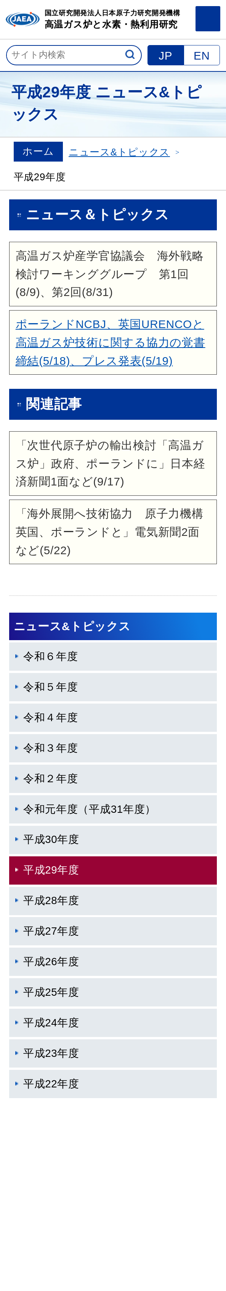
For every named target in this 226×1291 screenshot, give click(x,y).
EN (202, 55)
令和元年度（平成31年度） (89, 809)
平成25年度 (51, 992)
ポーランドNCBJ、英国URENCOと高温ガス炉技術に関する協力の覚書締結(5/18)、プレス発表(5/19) (110, 342)
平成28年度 (51, 900)
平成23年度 (51, 1053)
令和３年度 (50, 748)
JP (165, 55)
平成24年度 (51, 1023)
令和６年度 (50, 656)
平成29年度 (51, 870)
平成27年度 (51, 931)
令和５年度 (50, 687)
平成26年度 (51, 961)
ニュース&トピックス (119, 152)
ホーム (38, 151)
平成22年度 (51, 1084)
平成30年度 (51, 839)
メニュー (208, 18)
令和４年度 (50, 717)
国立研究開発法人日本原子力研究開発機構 (112, 20)
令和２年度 (50, 779)
